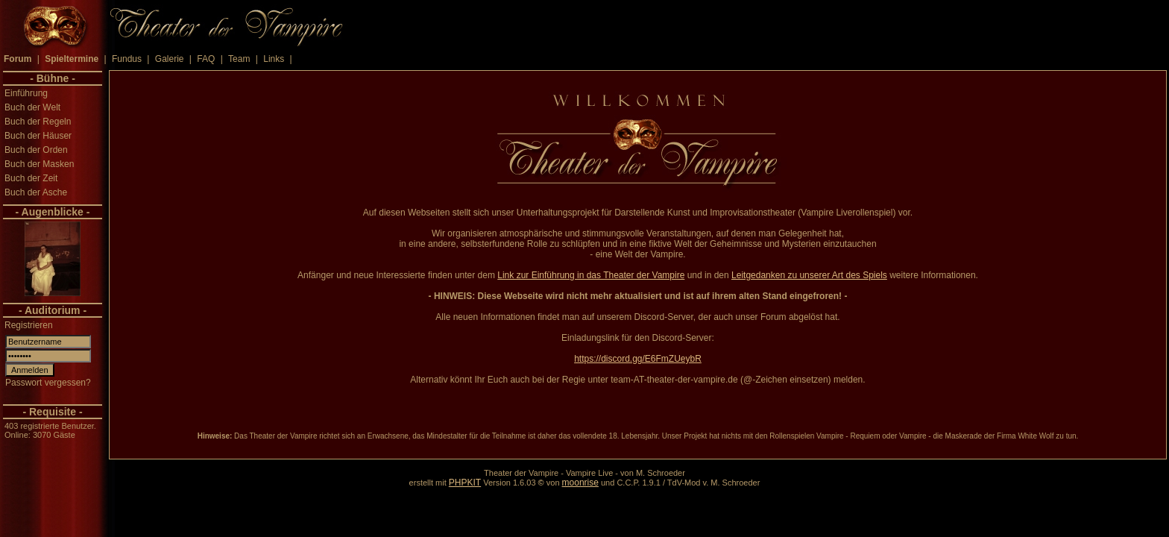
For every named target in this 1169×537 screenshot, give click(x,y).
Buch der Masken (39, 164)
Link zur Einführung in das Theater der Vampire (590, 275)
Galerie (169, 59)
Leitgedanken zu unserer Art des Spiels (809, 275)
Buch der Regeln (37, 121)
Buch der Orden (36, 150)
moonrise (580, 482)
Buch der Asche (35, 192)
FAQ (206, 59)
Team (239, 59)
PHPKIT (465, 482)
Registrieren (28, 325)
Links (273, 59)
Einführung (26, 93)
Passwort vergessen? (48, 382)
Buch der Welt (32, 107)
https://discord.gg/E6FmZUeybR (638, 359)
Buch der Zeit (30, 178)
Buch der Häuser (38, 136)
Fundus (127, 59)
